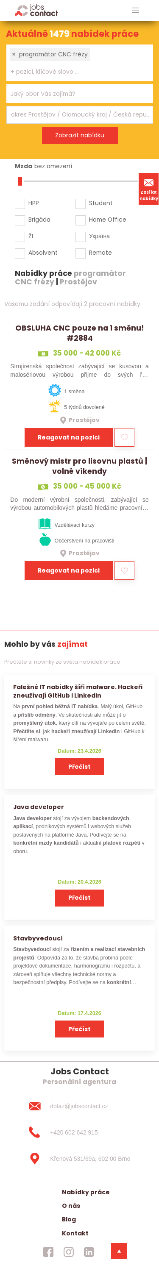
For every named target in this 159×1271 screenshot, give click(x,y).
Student (101, 203)
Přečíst (79, 766)
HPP (33, 203)
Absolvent (43, 252)
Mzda (23, 166)
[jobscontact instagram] (69, 1252)
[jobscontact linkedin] (89, 1252)
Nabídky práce (86, 1192)
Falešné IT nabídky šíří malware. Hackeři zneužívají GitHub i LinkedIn (77, 691)
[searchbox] (74, 71)
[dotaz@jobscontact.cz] (79, 1106)
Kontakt (75, 1233)
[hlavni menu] (135, 10)
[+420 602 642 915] (79, 1132)
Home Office (107, 219)
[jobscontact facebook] (48, 1252)
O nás (71, 1205)
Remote (100, 252)
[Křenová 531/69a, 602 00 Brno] (79, 1159)
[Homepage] (36, 10)
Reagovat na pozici (69, 437)
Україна (99, 236)
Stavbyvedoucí (38, 938)
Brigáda (39, 219)
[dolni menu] (119, 1251)
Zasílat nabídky (148, 188)
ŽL (31, 236)
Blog (69, 1219)
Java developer (38, 807)
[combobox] (79, 62)
